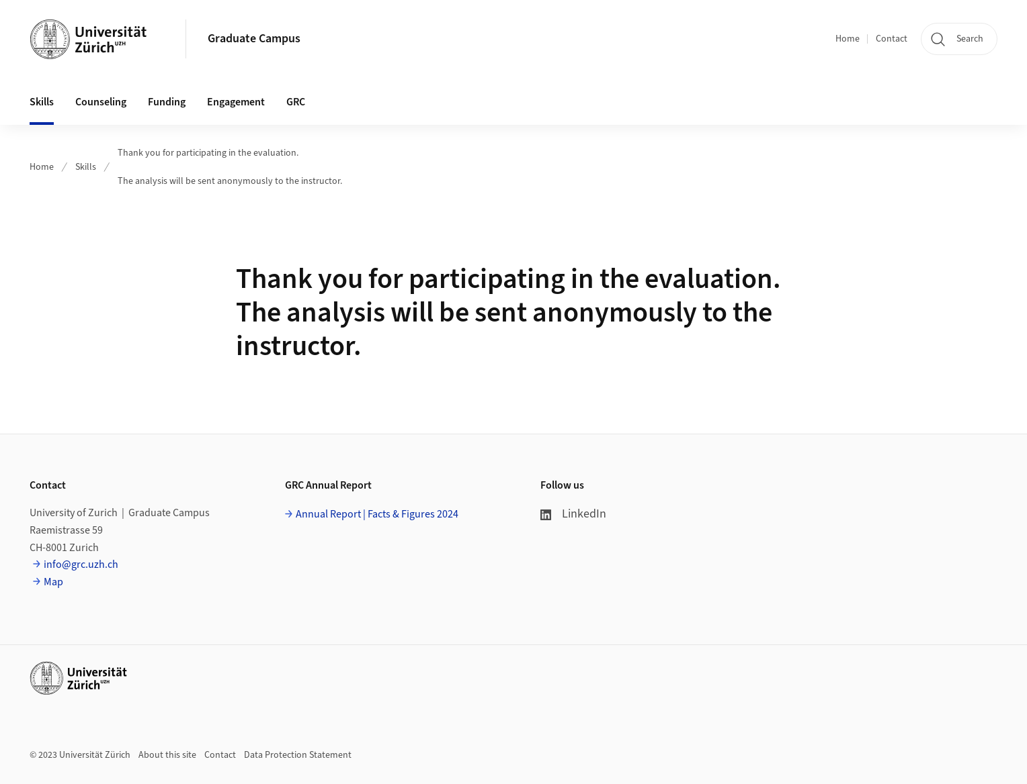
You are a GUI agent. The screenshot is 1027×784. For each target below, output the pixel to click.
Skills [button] (42, 102)
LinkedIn (573, 513)
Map (53, 582)
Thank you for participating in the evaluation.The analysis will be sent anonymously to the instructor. (230, 167)
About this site (167, 755)
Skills (85, 167)
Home (847, 39)
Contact (891, 39)
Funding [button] (167, 102)
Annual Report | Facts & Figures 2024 (377, 514)
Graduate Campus (254, 38)
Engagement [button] (236, 102)
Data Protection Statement (298, 755)
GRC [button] (295, 102)
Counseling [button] (100, 102)
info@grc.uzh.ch (81, 564)
